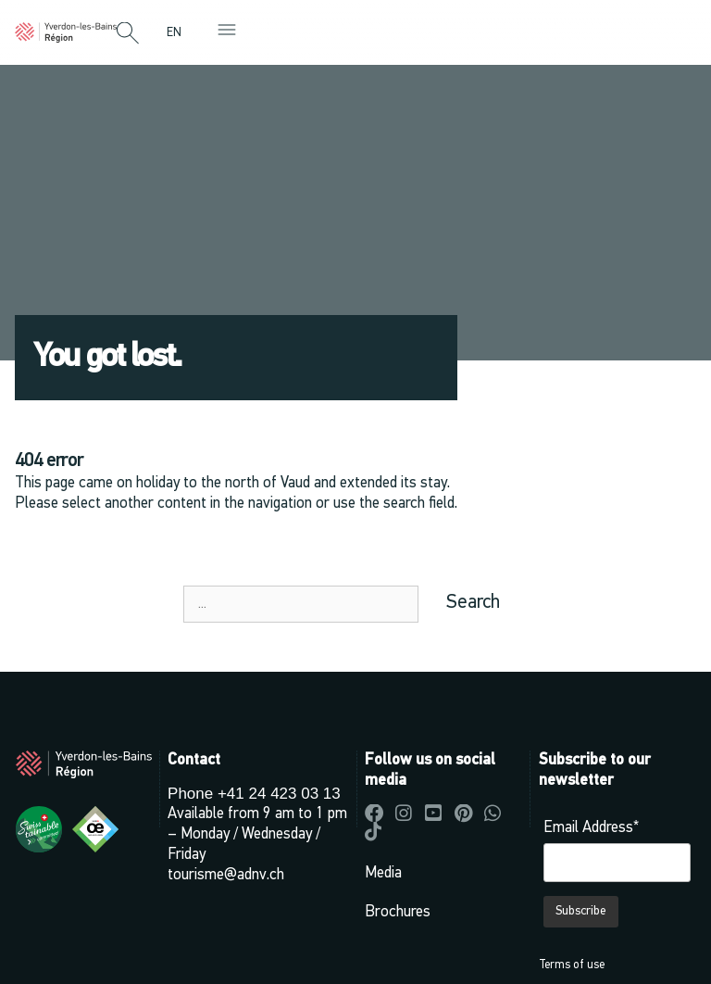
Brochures (397, 912)
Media (383, 873)
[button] (128, 34)
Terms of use (572, 965)
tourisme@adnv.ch (226, 875)
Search (473, 602)
